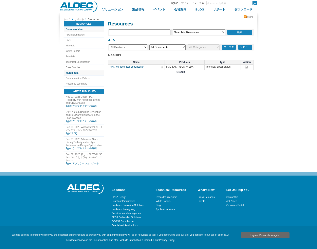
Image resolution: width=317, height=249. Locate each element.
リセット (245, 46)
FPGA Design (119, 197)
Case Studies (73, 67)
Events (201, 201)
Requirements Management (127, 213)
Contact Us (232, 197)
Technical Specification (78, 62)
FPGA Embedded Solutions (126, 217)
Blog (158, 205)
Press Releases (206, 197)
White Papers (73, 51)
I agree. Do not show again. (265, 235)
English (174, 2)
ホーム (67, 19)
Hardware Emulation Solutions (128, 205)
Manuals (70, 45)
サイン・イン (189, 2)
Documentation (74, 29)
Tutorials (70, 56)
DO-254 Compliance (123, 221)
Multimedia (72, 72)
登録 (201, 2)
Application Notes (75, 34)
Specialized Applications (125, 225)
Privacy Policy (166, 240)
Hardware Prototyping (123, 209)
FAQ (68, 40)
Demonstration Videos (78, 78)
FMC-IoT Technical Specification (128, 66)
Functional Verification (123, 201)
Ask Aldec (231, 201)
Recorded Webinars (76, 83)
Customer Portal (235, 205)
